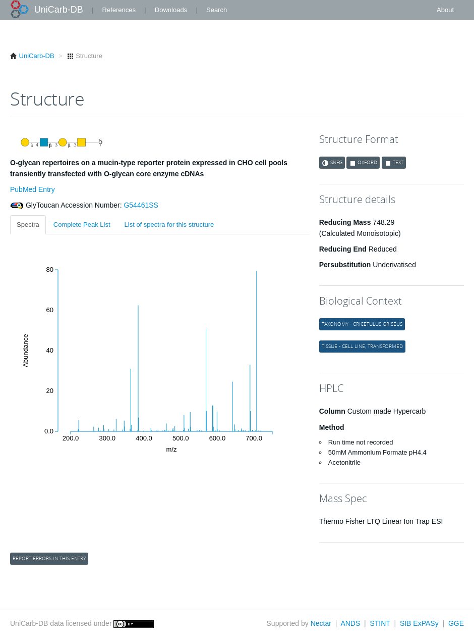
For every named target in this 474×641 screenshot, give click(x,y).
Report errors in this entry (49, 558)
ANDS (350, 623)
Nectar (321, 623)
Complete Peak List (81, 224)
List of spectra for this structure (169, 224)
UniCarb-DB (58, 10)
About (445, 10)
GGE (456, 623)
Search (216, 10)
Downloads (171, 10)
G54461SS (140, 205)
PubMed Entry (32, 189)
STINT (380, 623)
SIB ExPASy (419, 623)
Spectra (28, 224)
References (119, 10)
